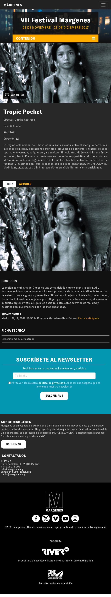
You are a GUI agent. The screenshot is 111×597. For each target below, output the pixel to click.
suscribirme (54, 395)
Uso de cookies (36, 527)
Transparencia (98, 527)
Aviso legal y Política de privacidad (67, 527)
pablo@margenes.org (13, 474)
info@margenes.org (12, 469)
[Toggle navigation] (103, 5)
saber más (13, 444)
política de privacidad (51, 382)
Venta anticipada (88, 318)
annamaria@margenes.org (16, 471)
